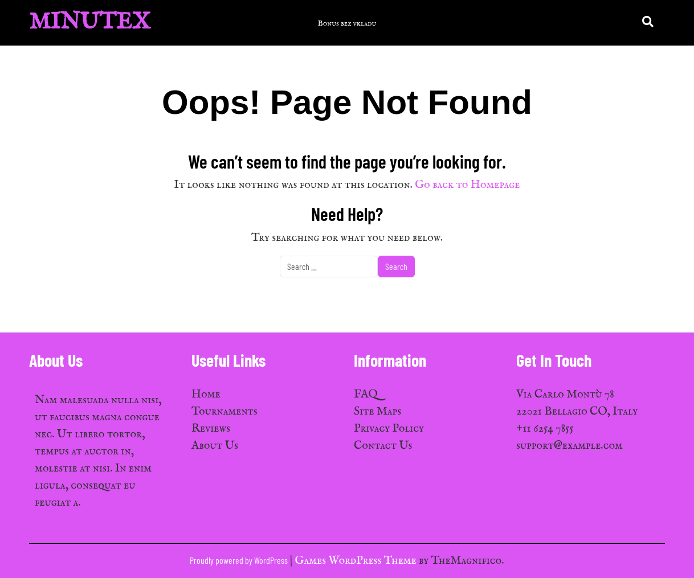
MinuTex (89, 22)
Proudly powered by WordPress (239, 560)
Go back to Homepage (467, 185)
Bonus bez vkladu (347, 23)
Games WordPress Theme (357, 561)
